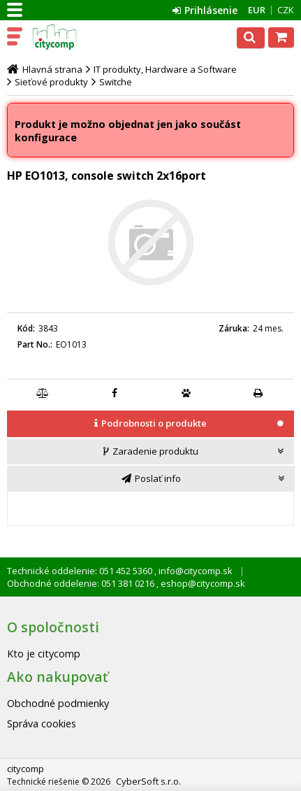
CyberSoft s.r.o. (148, 781)
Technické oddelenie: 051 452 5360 (80, 570)
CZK (285, 9)
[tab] (150, 425)
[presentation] (150, 423)
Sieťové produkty (51, 82)
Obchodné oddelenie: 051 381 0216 (81, 583)
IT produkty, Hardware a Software (165, 69)
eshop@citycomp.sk (202, 583)
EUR (256, 9)
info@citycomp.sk (194, 570)
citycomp (71, 37)
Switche (115, 82)
